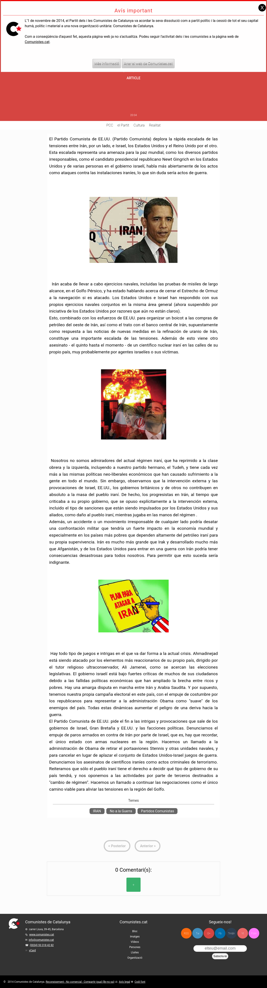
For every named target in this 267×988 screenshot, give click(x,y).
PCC (109, 125)
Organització (134, 957)
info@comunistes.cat (41, 939)
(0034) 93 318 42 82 (42, 945)
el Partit (123, 125)
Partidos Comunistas (157, 811)
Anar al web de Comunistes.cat (148, 59)
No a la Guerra (121, 811)
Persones (134, 947)
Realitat (155, 125)
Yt (243, 933)
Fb (220, 933)
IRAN (97, 811)
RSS (186, 933)
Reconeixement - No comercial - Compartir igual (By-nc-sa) (80, 981)
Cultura (139, 125)
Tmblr (231, 933)
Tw (197, 933)
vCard (32, 950)
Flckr (254, 933)
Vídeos (135, 941)
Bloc (134, 931)
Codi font (140, 981)
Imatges (135, 936)
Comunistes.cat (37, 37)
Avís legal (124, 981)
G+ (209, 933)
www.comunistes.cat (41, 934)
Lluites (135, 952)
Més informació (106, 59)
